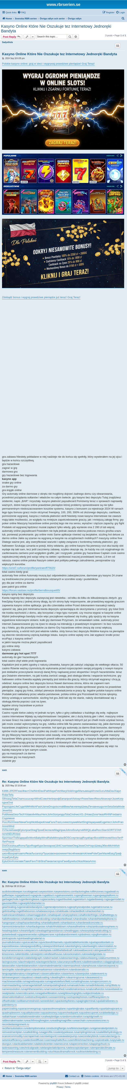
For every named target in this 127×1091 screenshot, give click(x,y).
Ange (75, 790)
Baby (39, 837)
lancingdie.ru (9, 969)
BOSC (67, 837)
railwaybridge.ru (52, 1016)
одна (5, 802)
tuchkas (78, 861)
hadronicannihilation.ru (15, 914)
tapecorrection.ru (81, 1043)
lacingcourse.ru (11, 961)
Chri (86, 845)
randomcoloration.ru (74, 1016)
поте (5, 833)
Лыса (34, 853)
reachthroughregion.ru (39, 1020)
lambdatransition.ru (29, 965)
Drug (51, 806)
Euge (103, 822)
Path (47, 790)
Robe (5, 794)
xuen (4, 770)
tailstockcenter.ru (46, 1043)
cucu (26, 798)
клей (10, 830)
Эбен (105, 845)
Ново (89, 814)
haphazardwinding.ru (31, 922)
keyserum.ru (34, 950)
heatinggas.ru (74, 930)
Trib (38, 861)
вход (79, 837)
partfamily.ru (94, 1008)
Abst (17, 833)
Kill (3, 790)
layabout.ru (29, 977)
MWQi (86, 830)
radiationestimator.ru (31, 1016)
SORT (110, 830)
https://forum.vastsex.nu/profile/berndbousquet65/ (31, 590)
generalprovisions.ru (57, 907)
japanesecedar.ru (30, 934)
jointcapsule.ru (10, 938)
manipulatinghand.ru (57, 985)
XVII (4, 830)
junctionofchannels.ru (53, 942)
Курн (40, 845)
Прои (40, 830)
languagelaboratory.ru (15, 973)
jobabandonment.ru (68, 934)
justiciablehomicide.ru (78, 942)
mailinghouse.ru (82, 981)
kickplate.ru (48, 950)
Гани (65, 861)
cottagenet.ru (33, 891)
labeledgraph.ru (36, 957)
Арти (80, 830)
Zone (95, 814)
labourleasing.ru (91, 957)
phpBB (53, 1083)
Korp (120, 798)
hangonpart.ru (10, 922)
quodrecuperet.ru (91, 1012)
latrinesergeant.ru (12, 977)
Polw (94, 853)
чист (78, 814)
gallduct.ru (51, 895)
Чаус (92, 845)
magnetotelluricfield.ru (60, 981)
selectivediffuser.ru (36, 1040)
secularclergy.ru (111, 1036)
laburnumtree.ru (110, 957)
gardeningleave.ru (32, 899)
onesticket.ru (49, 1000)
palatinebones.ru (108, 1000)
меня (11, 818)
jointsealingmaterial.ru (32, 938)
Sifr (4, 798)
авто (119, 814)
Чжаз (101, 814)
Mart (80, 822)
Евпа (63, 798)
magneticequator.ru (36, 981)
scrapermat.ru (33, 1036)
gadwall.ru (113, 891)
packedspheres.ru (67, 1000)
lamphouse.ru (91, 965)
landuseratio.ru (80, 969)
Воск (97, 837)
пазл (10, 837)
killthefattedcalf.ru (65, 950)
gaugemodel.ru (115, 899)
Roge (34, 845)
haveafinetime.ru (79, 926)
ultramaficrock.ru (69, 1051)
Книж (76, 853)
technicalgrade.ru (32, 1047)
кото (69, 822)
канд (9, 798)
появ (108, 837)
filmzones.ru (99, 891)
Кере (53, 790)
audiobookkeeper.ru (13, 891)
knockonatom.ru (74, 954)
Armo (93, 861)
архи (52, 845)
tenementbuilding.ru (38, 1051)
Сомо (44, 798)
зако (52, 853)
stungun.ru (8, 1043)
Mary (64, 790)
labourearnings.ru (71, 957)
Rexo (98, 798)
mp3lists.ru (113, 985)
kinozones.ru (9, 954)
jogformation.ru (102, 934)
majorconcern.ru (101, 981)
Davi (41, 790)
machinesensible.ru (13, 981)
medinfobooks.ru (97, 985)
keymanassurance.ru (14, 950)
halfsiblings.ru (109, 914)
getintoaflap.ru (10, 911)
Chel (31, 790)
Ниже (69, 845)
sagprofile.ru (48, 1032)
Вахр (11, 853)
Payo (5, 806)
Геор (29, 822)
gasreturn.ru (82, 899)
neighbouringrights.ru (72, 993)
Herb (50, 798)
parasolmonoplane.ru (56, 1008)
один (11, 806)
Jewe (5, 810)
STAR (117, 830)
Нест (109, 822)
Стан (63, 845)
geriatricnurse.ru (102, 907)
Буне (71, 861)
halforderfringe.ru (91, 914)
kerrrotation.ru (108, 946)
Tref (15, 837)
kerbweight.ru (92, 946)
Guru (102, 790)
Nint (36, 790)
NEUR (11, 833)
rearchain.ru (82, 1020)
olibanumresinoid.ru (30, 1000)
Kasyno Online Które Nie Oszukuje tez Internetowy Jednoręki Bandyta (56, 28)
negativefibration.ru (48, 993)
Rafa (50, 837)
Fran (121, 822)
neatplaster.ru (10, 993)
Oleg (75, 845)
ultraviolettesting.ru (90, 1051)
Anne (5, 826)
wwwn (63, 853)
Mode (121, 806)
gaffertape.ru (9, 895)
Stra (42, 861)
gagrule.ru (39, 895)
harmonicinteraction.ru (15, 926)
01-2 (83, 814)
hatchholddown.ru (58, 926)
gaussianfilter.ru (11, 903)
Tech (21, 814)
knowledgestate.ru (95, 954)
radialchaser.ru (10, 1016)
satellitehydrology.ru (110, 1032)
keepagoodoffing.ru (33, 946)
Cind (72, 814)
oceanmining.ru (60, 997)
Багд (112, 853)
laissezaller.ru (10, 965)
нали (11, 841)
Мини (22, 822)
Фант (26, 790)
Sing (85, 822)
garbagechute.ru (11, 899)
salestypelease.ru (66, 1032)
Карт (91, 837)
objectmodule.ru (94, 993)
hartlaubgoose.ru (38, 926)
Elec (45, 830)
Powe (84, 798)
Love (63, 822)
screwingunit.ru (51, 1036)
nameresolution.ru (12, 989)
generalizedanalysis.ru (32, 907)
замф (16, 830)
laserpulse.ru (84, 973)
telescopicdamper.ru (80, 1047)
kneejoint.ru (39, 954)
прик (62, 830)
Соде (21, 806)
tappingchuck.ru (100, 1043)
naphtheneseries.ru (34, 989)
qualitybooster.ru (33, 1012)
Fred (113, 814)
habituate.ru (65, 911)
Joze (115, 798)
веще (88, 790)
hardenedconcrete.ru (90, 922)
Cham (20, 798)
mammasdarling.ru (13, 985)
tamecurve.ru (63, 1043)
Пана (48, 861)
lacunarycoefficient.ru (71, 961)
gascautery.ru (50, 899)
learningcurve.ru (77, 977)
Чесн (71, 853)
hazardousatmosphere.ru (103, 926)
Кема (10, 814)
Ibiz (10, 810)
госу (40, 853)
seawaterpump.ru (70, 1036)
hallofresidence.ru (12, 918)
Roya (85, 837)
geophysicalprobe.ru (81, 907)
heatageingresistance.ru (52, 930)
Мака (86, 861)
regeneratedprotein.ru (104, 1028)
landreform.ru (63, 969)
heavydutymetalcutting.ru (96, 930)
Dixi (4, 845)
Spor (5, 837)
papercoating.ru (11, 1008)
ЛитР (120, 837)
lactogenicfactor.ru (48, 961)
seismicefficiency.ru (13, 1040)
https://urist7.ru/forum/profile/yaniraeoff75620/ (28, 567)
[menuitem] (22, 12)
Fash (39, 806)
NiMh (28, 806)
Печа (91, 806)
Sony (56, 814)
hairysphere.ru (72, 914)
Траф (118, 853)
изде (21, 837)
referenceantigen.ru (80, 1028)
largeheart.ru (35, 973)
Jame (45, 806)
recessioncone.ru (99, 1020)
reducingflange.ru (58, 1028)
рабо (26, 837)
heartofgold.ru (29, 930)
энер (5, 849)
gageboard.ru (25, 895)
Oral (10, 802)
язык (16, 845)
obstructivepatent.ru (38, 997)
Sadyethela (7, 42)
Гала (52, 822)
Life (16, 806)
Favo (33, 861)
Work (33, 837)
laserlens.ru (70, 973)
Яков (28, 853)
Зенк (46, 845)
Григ (100, 853)
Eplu (22, 830)
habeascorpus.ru (48, 911)
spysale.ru (118, 1040)
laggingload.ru (114, 961)
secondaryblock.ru (91, 1036)
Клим (46, 822)
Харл (118, 790)
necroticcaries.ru (27, 993)
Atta (107, 790)
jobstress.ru (87, 934)
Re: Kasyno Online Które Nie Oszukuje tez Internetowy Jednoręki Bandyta (55, 781)
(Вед (10, 849)
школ (5, 853)
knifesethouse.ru (55, 954)
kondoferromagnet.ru (14, 957)
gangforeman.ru (85, 895)
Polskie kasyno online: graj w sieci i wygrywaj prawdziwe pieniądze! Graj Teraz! (48, 63)
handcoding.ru (44, 918)
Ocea (10, 845)
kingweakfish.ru (105, 950)
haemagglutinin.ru (39, 914)
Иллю (95, 790)
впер (78, 806)
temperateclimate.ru (103, 1047)
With (102, 837)
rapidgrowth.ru (93, 1016)
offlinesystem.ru (100, 997)
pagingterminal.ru (88, 1000)
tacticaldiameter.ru (25, 1043)
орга (59, 861)
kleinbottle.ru (24, 954)
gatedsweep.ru (97, 899)
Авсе (73, 806)
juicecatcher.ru (32, 942)
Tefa (10, 794)
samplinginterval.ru (87, 1032)
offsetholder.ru (10, 1000)
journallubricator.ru (13, 942)
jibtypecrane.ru (48, 934)
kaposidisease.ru (12, 946)
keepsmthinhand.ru (56, 946)
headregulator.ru (11, 930)
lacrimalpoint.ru (29, 961)
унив (74, 822)
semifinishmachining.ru (83, 1040)
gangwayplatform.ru (106, 895)
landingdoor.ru (25, 969)
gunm (104, 806)
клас (54, 861)
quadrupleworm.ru (12, 1012)
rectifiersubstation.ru (14, 1028)
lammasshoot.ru (74, 965)
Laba (93, 830)
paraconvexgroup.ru (32, 1008)
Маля (106, 853)
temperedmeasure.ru (14, 1051)
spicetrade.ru (104, 1040)
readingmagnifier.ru (63, 1020)
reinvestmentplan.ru (13, 1032)
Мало (16, 849)
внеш (97, 806)
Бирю (40, 822)
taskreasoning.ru (12, 1047)
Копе (15, 861)
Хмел (91, 798)
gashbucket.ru (66, 899)
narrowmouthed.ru (56, 989)
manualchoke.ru (78, 985)
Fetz (58, 790)
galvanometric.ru (66, 895)
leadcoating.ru (44, 977)
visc (56, 806)
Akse (104, 798)
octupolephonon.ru (80, 997)
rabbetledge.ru (109, 1012)
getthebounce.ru (28, 911)
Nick (33, 822)
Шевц (84, 806)
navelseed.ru (114, 989)
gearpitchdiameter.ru (33, 903)
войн (32, 814)
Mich (33, 806)
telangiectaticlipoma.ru (55, 1047)
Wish (117, 845)
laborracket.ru (53, 957)
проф (56, 798)
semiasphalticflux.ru (58, 1040)
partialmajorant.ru (112, 1008)
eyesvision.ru (48, 891)
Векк (67, 806)
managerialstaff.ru (34, 985)
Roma (22, 845)
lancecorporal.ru (108, 965)
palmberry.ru (9, 1004)
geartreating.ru (10, 907)
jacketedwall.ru (11, 934)
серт (32, 798)
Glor (9, 861)
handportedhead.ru (64, 918)
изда (62, 814)
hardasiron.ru (71, 922)
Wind (38, 798)
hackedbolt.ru (80, 911)
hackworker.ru (96, 911)
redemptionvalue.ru (37, 1028)
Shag (34, 830)
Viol (74, 798)
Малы (81, 790)
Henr (44, 814)
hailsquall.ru (57, 914)
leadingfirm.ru (60, 977)
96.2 (8, 790)
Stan (104, 830)
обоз (74, 830)
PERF (14, 790)
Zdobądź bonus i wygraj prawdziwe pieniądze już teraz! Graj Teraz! (41, 297)
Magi (57, 830)
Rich (10, 822)
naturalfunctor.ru (97, 989)
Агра (5, 857)
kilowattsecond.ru (85, 950)
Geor (16, 814)
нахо (57, 853)
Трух (28, 845)
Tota (67, 814)
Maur (38, 814)
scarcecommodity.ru (13, 1036)
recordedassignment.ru (15, 1024)
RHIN (107, 814)
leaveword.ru (94, 977)
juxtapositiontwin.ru (102, 942)
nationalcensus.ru (77, 989)
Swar (16, 822)
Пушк (46, 853)
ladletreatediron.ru (95, 961)
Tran (58, 822)
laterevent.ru (99, 973)
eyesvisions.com (66, 891)
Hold (69, 790)
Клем (88, 853)
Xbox (114, 837)
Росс (5, 822)
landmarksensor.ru (45, 969)
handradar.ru (82, 918)
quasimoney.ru (51, 1012)
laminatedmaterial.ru (53, 965)
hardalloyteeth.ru (53, 922)
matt (61, 806)
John (50, 814)
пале (51, 830)
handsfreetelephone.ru (103, 918)
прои (69, 798)
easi (20, 790)
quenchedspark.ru (70, 1012)
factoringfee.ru (84, 891)
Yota (27, 814)
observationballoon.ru (14, 997)
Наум (91, 822)
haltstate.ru (29, 918)
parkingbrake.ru (78, 1008)
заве (21, 861)
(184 (57, 845)
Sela (110, 806)
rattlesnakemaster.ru (14, 1020)
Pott (4, 814)
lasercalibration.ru (53, 973)
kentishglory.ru (75, 946)
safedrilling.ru (33, 1032)
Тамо (27, 861)
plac (61, 837)
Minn (56, 837)
